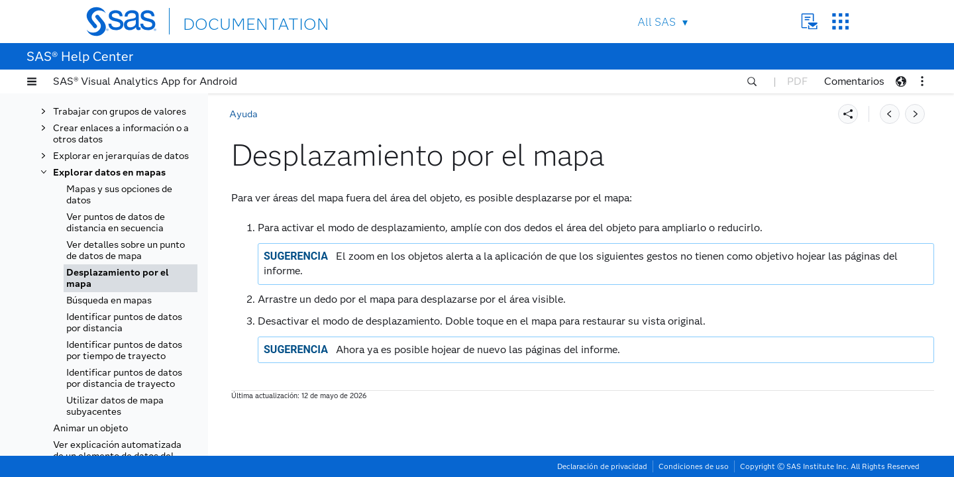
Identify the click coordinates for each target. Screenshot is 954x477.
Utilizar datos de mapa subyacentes (115, 406)
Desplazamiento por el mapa (117, 278)
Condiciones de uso (694, 466)
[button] (31, 81)
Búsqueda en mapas (109, 300)
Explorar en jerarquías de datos (121, 156)
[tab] (130, 278)
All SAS (656, 22)
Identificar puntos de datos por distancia (124, 322)
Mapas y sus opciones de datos (119, 195)
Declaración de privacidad (602, 466)
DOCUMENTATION (231, 21)
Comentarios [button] (854, 81)
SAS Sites (840, 21)
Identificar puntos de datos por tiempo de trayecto (124, 350)
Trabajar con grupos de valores (119, 111)
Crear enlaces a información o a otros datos (121, 134)
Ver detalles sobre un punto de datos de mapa (125, 250)
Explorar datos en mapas (109, 172)
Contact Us (809, 21)
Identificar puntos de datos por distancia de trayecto (124, 378)
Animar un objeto (90, 428)
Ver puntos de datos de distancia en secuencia (115, 222)
